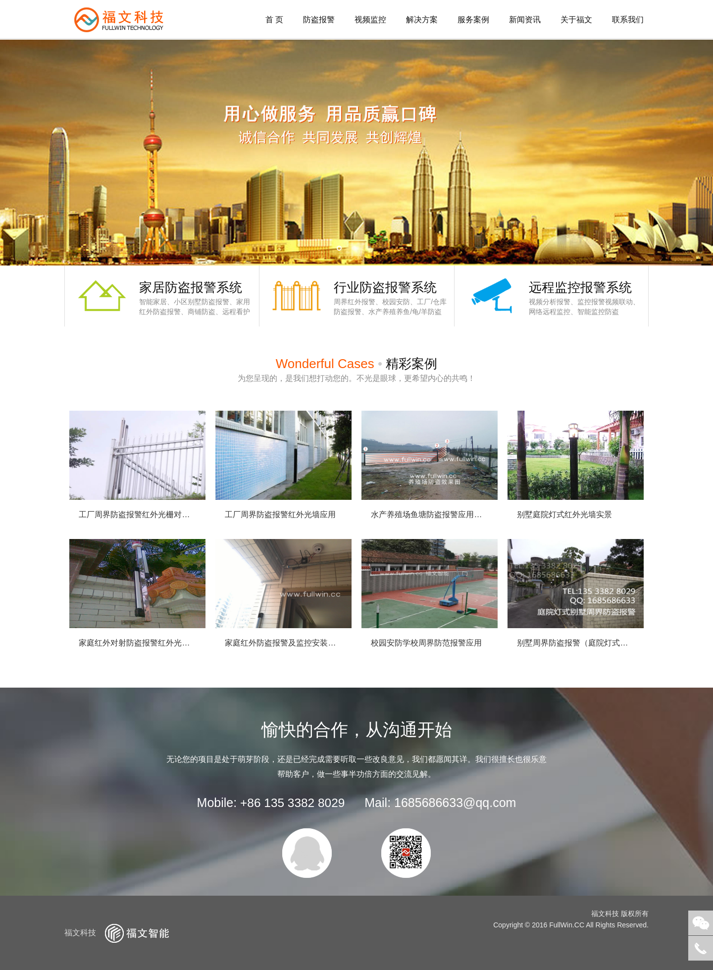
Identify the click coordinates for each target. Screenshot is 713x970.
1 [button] (339, 248)
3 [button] (368, 248)
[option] (356, 153)
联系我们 (628, 19)
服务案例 (473, 19)
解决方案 (422, 19)
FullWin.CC (566, 925)
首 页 (274, 19)
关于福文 (576, 19)
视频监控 (370, 19)
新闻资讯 (525, 19)
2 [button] (354, 248)
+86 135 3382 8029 (292, 802)
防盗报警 (319, 19)
